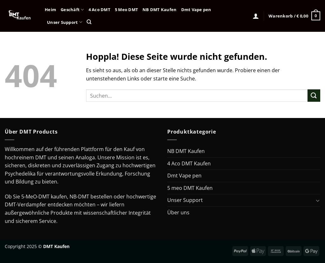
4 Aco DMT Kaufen (189, 163)
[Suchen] (89, 22)
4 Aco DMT (99, 9)
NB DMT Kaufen (159, 9)
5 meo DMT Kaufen (190, 187)
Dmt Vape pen (196, 9)
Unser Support (64, 22)
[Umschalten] (317, 200)
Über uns (178, 212)
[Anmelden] (256, 16)
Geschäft (72, 10)
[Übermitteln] (314, 95)
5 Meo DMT (126, 9)
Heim (50, 9)
